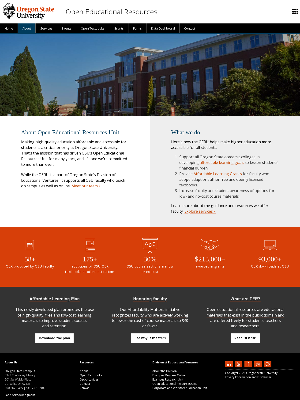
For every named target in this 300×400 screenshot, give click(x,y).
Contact (189, 28)
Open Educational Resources (111, 11)
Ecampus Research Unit (167, 379)
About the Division (164, 371)
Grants (119, 28)
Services (46, 28)
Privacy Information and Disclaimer (248, 377)
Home (9, 28)
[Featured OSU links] (295, 12)
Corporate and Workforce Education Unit (179, 388)
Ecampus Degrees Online (169, 375)
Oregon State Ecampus (20, 371)
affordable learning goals (222, 162)
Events (66, 28)
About (26, 28)
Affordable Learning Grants (218, 173)
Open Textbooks (93, 28)
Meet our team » (86, 186)
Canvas (84, 388)
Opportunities (89, 379)
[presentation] (295, 12)
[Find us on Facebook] (248, 364)
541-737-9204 (35, 388)
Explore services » (200, 211)
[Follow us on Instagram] (258, 364)
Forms (137, 28)
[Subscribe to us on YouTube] (239, 364)
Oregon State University (262, 373)
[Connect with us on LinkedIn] (229, 364)
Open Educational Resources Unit (174, 384)
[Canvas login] (267, 368)
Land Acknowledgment (20, 395)
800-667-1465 (14, 388)
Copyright (231, 373)
